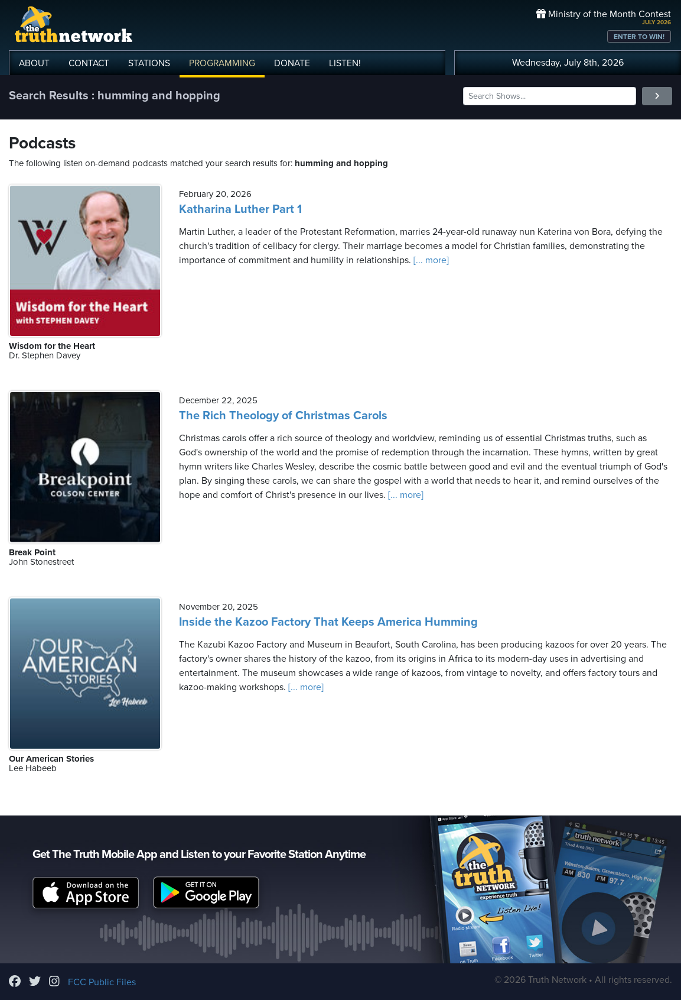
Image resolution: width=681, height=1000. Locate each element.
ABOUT (34, 63)
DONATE (292, 63)
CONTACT (89, 63)
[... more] (430, 260)
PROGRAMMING (222, 63)
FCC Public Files (102, 982)
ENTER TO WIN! (639, 37)
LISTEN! (345, 63)
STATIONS (149, 63)
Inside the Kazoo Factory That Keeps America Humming (328, 622)
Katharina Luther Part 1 (240, 209)
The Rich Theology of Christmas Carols (283, 416)
